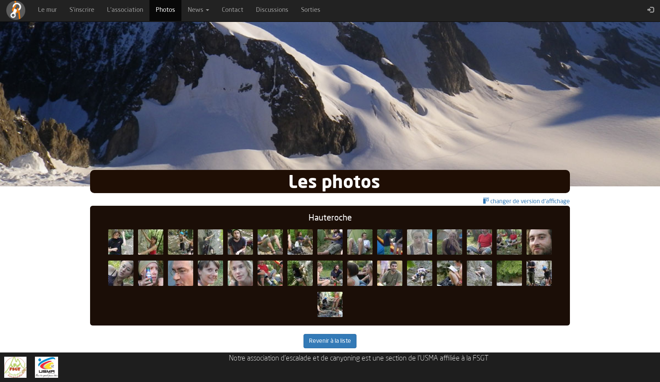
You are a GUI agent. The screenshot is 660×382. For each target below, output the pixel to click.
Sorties (310, 10)
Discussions (272, 10)
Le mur (47, 10)
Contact (232, 10)
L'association (125, 10)
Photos (168, 9)
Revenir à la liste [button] (330, 341)
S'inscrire (81, 10)
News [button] (198, 10)
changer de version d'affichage (526, 201)
